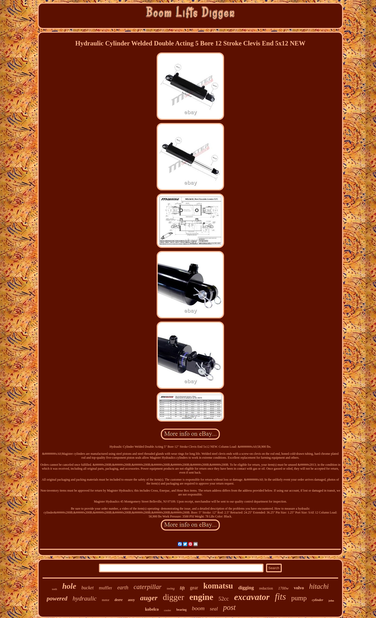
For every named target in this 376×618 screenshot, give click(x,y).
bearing (181, 609)
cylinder (317, 600)
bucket (87, 587)
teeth (54, 589)
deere (119, 600)
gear (194, 587)
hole (69, 586)
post (229, 607)
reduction (266, 588)
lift (182, 588)
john (331, 600)
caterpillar (148, 586)
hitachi (319, 586)
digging (246, 587)
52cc (224, 599)
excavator (251, 597)
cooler (167, 610)
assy (131, 600)
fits (280, 597)
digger (173, 597)
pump (299, 598)
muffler (105, 587)
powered (57, 598)
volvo (299, 587)
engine (201, 597)
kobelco (151, 609)
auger (148, 598)
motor (105, 600)
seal (214, 608)
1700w (283, 588)
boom (198, 608)
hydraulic (85, 598)
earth (122, 587)
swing (171, 588)
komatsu (218, 585)
